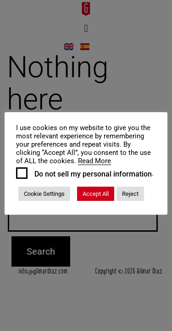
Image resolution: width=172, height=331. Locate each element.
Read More (94, 161)
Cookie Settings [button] (44, 193)
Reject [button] (130, 193)
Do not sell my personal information (93, 174)
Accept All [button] (96, 193)
